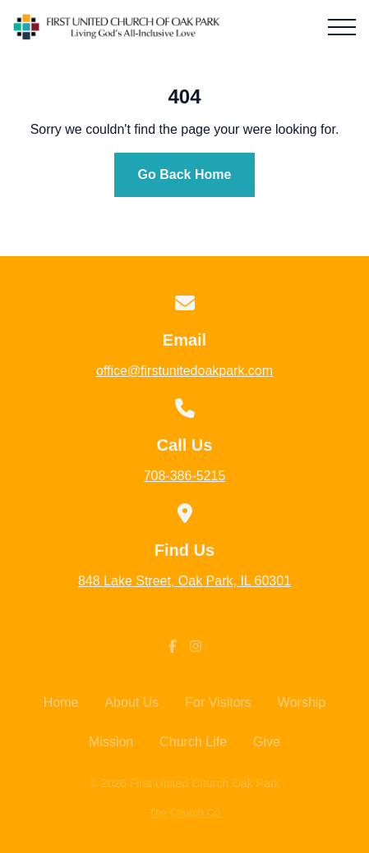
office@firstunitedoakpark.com (184, 371)
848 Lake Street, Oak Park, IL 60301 (184, 581)
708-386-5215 (185, 476)
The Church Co (184, 812)
